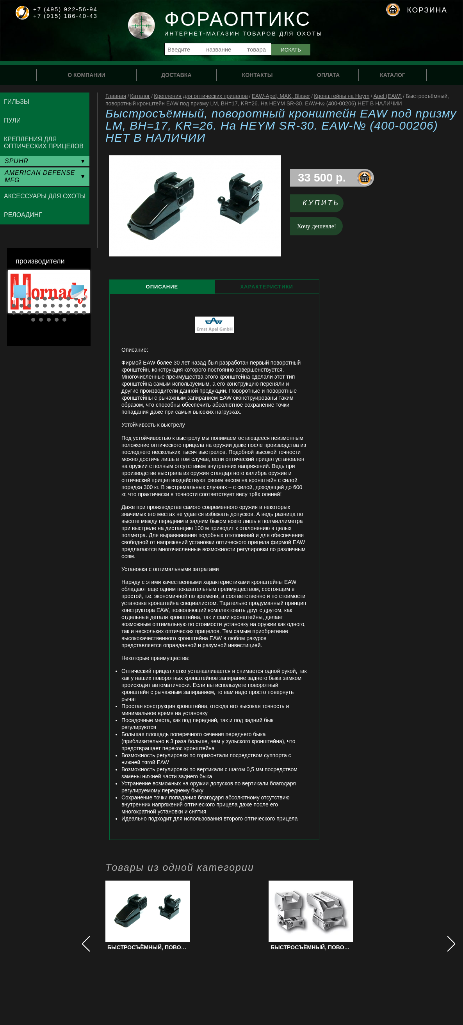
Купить (321, 203)
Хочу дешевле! (317, 226)
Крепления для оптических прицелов (201, 96)
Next (77, 291)
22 (21, 313)
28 (68, 313)
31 (33, 320)
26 (53, 313)
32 (41, 320)
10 (84, 299)
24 (37, 313)
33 (49, 320)
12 (21, 306)
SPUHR (16, 161)
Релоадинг (23, 215)
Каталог (140, 96)
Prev (20, 291)
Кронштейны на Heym (341, 96)
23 (29, 313)
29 (76, 313)
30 (84, 313)
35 (64, 320)
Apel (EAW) (387, 96)
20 (84, 306)
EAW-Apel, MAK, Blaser (281, 96)
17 (60, 306)
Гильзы (16, 101)
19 (76, 306)
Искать (291, 50)
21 (14, 313)
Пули (12, 120)
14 (37, 306)
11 (14, 306)
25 (45, 313)
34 (57, 320)
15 (45, 306)
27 (60, 313)
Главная (115, 96)
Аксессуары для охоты (44, 196)
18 (68, 306)
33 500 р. (322, 177)
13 (29, 306)
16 (53, 306)
